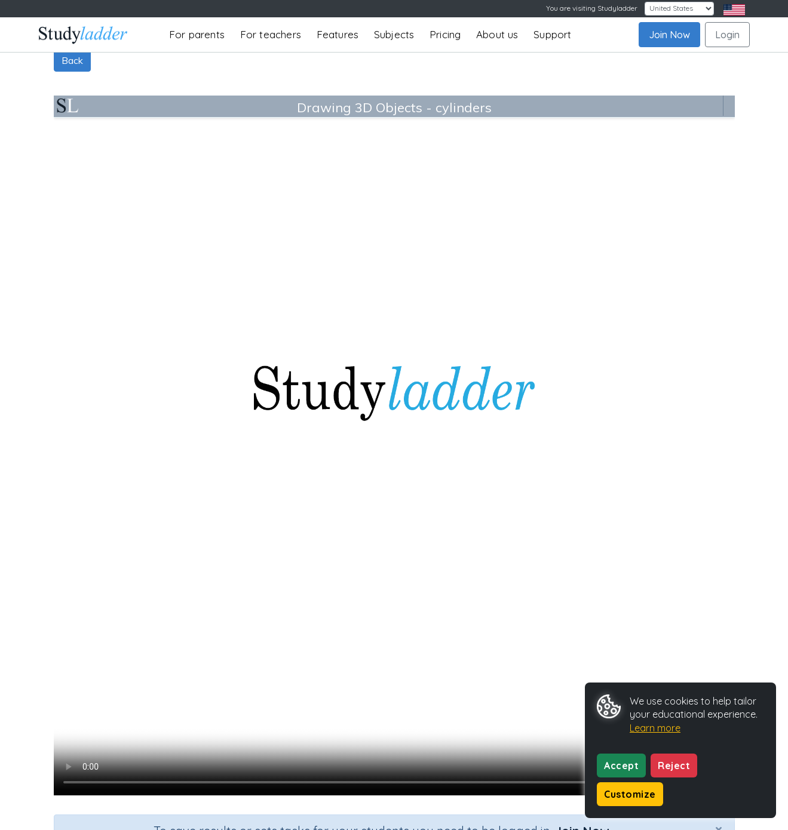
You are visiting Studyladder (591, 8)
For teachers (270, 34)
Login (727, 35)
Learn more (655, 728)
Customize (630, 794)
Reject (674, 765)
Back (72, 60)
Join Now (669, 35)
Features (338, 34)
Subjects (394, 34)
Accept (621, 765)
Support (552, 34)
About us (497, 34)
